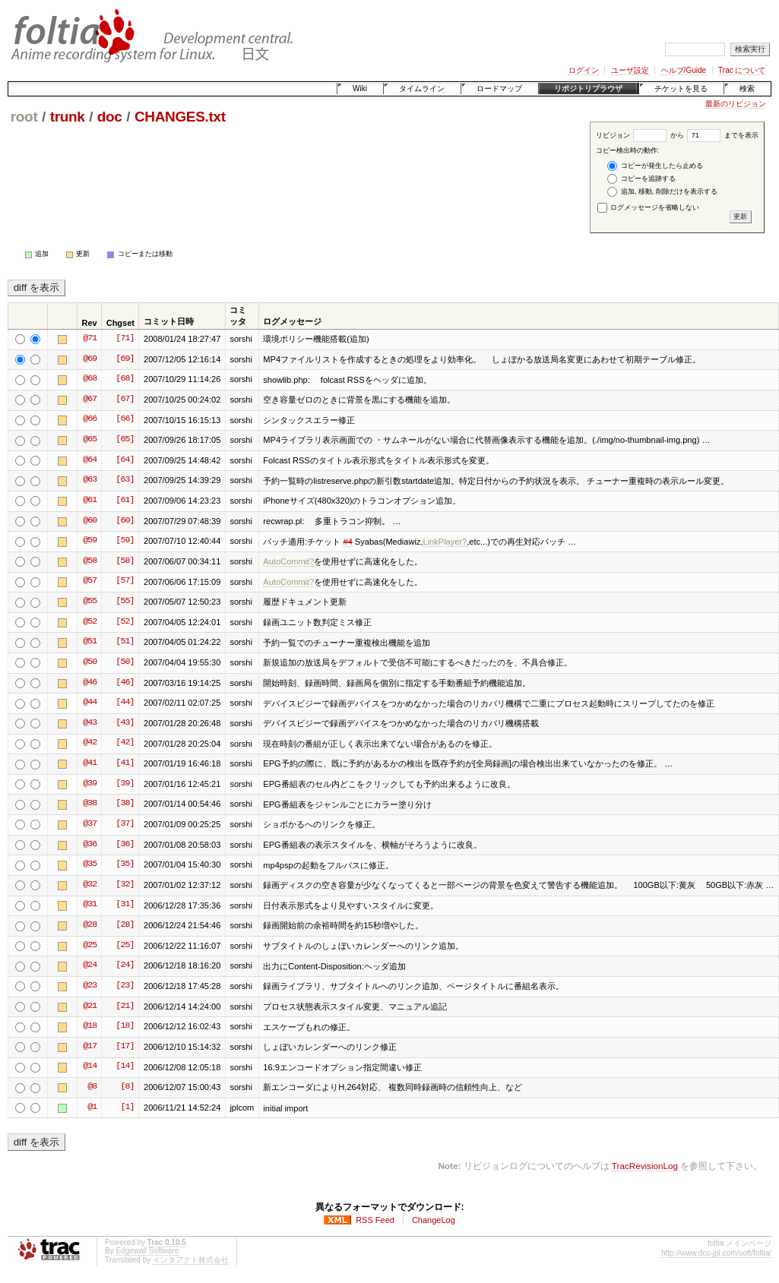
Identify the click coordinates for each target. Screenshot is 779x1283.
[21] (125, 1006)
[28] (125, 925)
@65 (90, 440)
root (24, 117)
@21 (90, 1006)
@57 (90, 581)
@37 (90, 824)
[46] (125, 683)
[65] (125, 440)
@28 (90, 925)
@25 (90, 946)
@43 (90, 723)
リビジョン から (640, 135)
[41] (125, 763)
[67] (125, 399)
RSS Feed (375, 1220)
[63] (125, 480)
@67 (90, 399)
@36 (90, 845)
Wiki (360, 88)
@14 (90, 1066)
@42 (90, 743)
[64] (125, 460)
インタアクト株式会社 (191, 1260)
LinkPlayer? (445, 541)
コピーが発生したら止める (655, 166)
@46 (90, 683)
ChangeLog (433, 1220)
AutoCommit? (288, 561)
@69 (90, 359)
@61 (90, 501)
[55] (125, 602)
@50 (90, 662)
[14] (125, 1066)
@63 (90, 480)
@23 (90, 986)
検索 (747, 88)
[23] (125, 986)
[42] (125, 743)
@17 (90, 1047)
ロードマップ (499, 88)
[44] (125, 703)
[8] (127, 1087)
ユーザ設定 (630, 70)
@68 (90, 379)
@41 (90, 763)
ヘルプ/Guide (683, 70)
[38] (125, 804)
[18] (125, 1026)
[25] (125, 946)
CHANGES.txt (180, 117)
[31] (125, 905)
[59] (125, 541)
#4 (347, 541)
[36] (125, 845)
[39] (125, 784)
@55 (90, 602)
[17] (125, 1047)
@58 (90, 561)
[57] (125, 581)
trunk (67, 117)
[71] (125, 339)
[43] (125, 723)
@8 (92, 1087)
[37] (125, 824)
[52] (125, 622)
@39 (90, 784)
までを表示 (722, 135)
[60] (125, 521)
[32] (125, 885)
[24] (125, 965)
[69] (125, 359)
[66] (125, 419)
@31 (90, 905)
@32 (90, 885)
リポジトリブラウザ (588, 88)
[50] (125, 662)
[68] (125, 379)
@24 (90, 965)
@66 (90, 419)
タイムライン (422, 88)
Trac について (741, 70)
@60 (90, 521)
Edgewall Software (147, 1251)
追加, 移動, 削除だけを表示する (662, 192)
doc (109, 117)
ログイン (583, 70)
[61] (125, 501)
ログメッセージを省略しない (648, 207)
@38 (90, 804)
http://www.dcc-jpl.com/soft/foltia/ (716, 1253)
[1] (127, 1107)
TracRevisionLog (645, 1166)
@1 (92, 1107)
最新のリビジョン (735, 104)
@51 (90, 642)
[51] (125, 642)
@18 (90, 1026)
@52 (90, 622)
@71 (90, 339)
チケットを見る (681, 88)
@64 (90, 460)
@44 (90, 703)
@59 (90, 541)
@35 (90, 864)
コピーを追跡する (641, 179)
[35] (125, 864)
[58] (125, 561)
